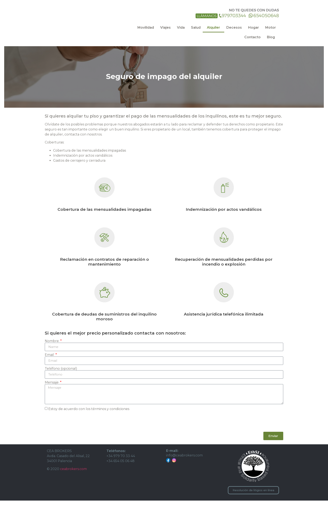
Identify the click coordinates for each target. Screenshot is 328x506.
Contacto (252, 37)
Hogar (253, 27)
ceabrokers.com (73, 474)
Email (50, 360)
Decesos (234, 27)
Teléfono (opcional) (61, 374)
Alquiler (213, 27)
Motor (270, 27)
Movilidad (145, 27)
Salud (196, 27)
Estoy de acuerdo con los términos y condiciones (88, 414)
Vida (181, 27)
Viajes (165, 27)
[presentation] (76, 427)
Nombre (52, 346)
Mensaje (52, 388)
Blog (271, 37)
